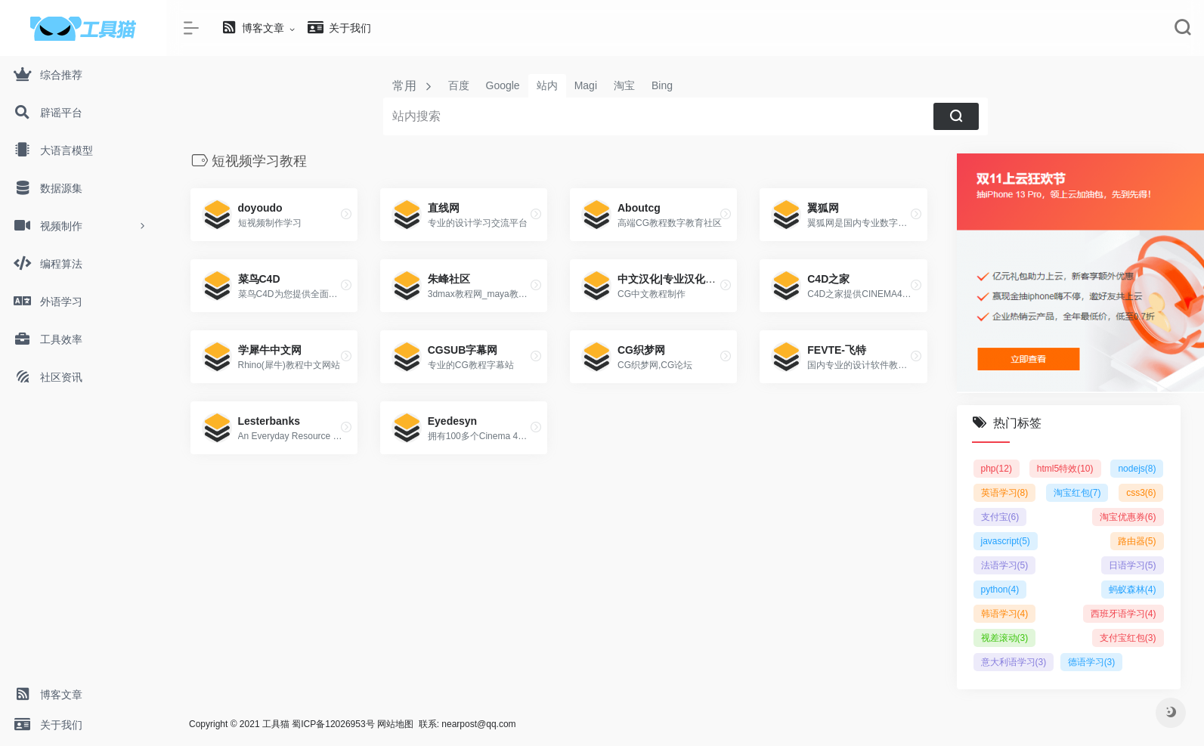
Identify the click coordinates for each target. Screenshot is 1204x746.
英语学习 (1005, 493)
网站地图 (395, 724)
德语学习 (1092, 662)
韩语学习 (1005, 613)
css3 (1141, 493)
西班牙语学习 (1123, 613)
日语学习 (1132, 565)
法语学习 (1005, 565)
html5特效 (1065, 468)
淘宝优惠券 (1128, 517)
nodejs (1137, 468)
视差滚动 (1005, 638)
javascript (1005, 541)
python (1000, 589)
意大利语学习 (1014, 662)
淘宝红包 (1077, 493)
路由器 (1137, 541)
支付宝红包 (1128, 638)
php (996, 468)
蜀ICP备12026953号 (333, 724)
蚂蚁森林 (1132, 589)
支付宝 (1000, 517)
